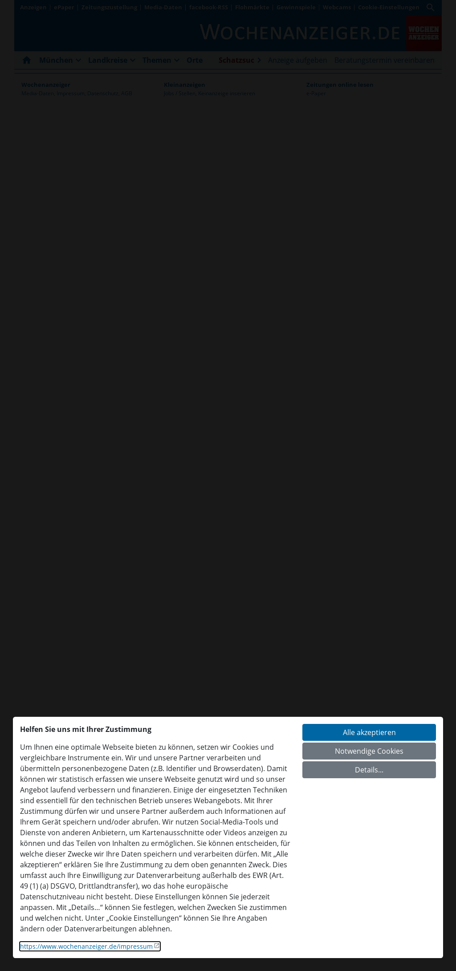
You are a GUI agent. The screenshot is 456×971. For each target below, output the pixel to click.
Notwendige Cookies (369, 751)
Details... (369, 770)
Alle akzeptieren (369, 732)
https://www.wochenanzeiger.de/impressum (86, 946)
